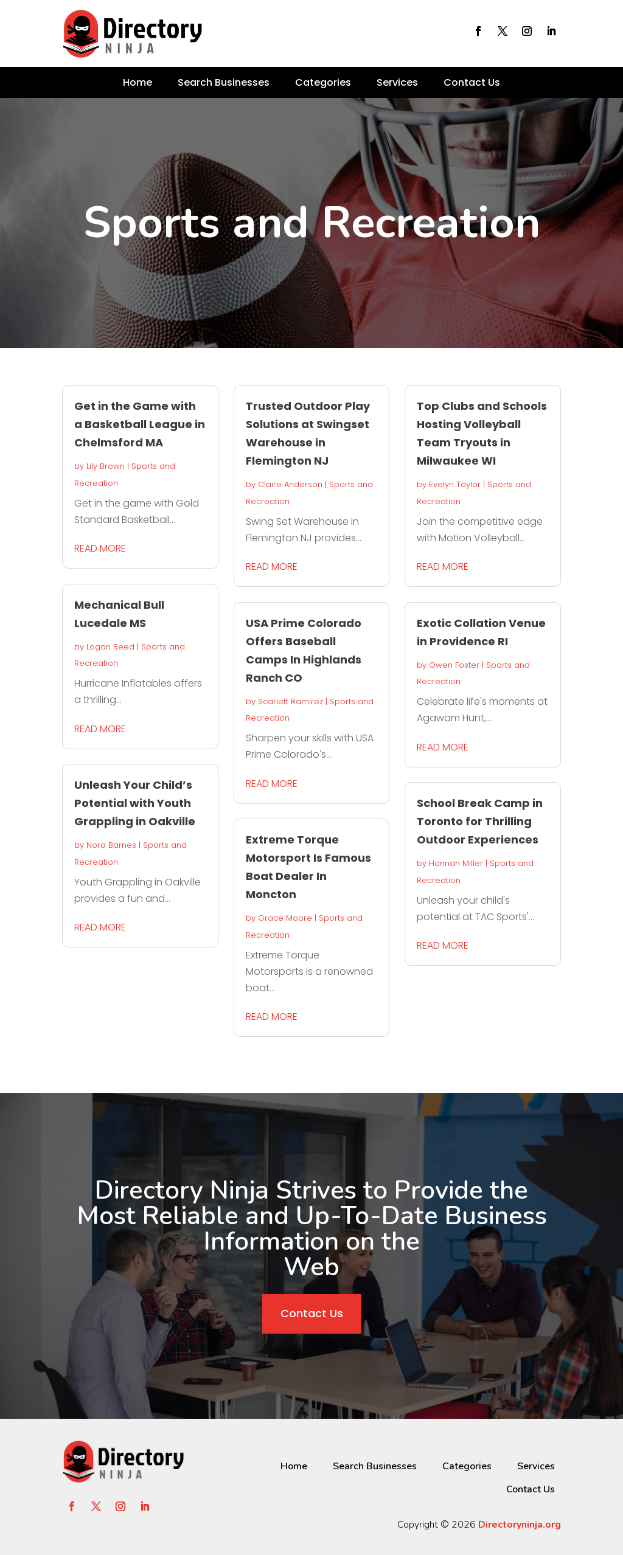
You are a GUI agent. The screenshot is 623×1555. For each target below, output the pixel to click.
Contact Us (472, 82)
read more (100, 548)
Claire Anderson (290, 484)
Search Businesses (224, 82)
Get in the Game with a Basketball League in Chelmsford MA (139, 424)
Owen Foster (454, 665)
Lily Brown (105, 466)
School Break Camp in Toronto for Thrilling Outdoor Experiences (480, 821)
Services (397, 82)
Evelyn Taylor (455, 484)
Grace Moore (285, 918)
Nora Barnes (111, 845)
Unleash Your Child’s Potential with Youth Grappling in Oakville (134, 803)
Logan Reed (110, 647)
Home (137, 82)
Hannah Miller (456, 863)
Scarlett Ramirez (290, 701)
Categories (323, 82)
